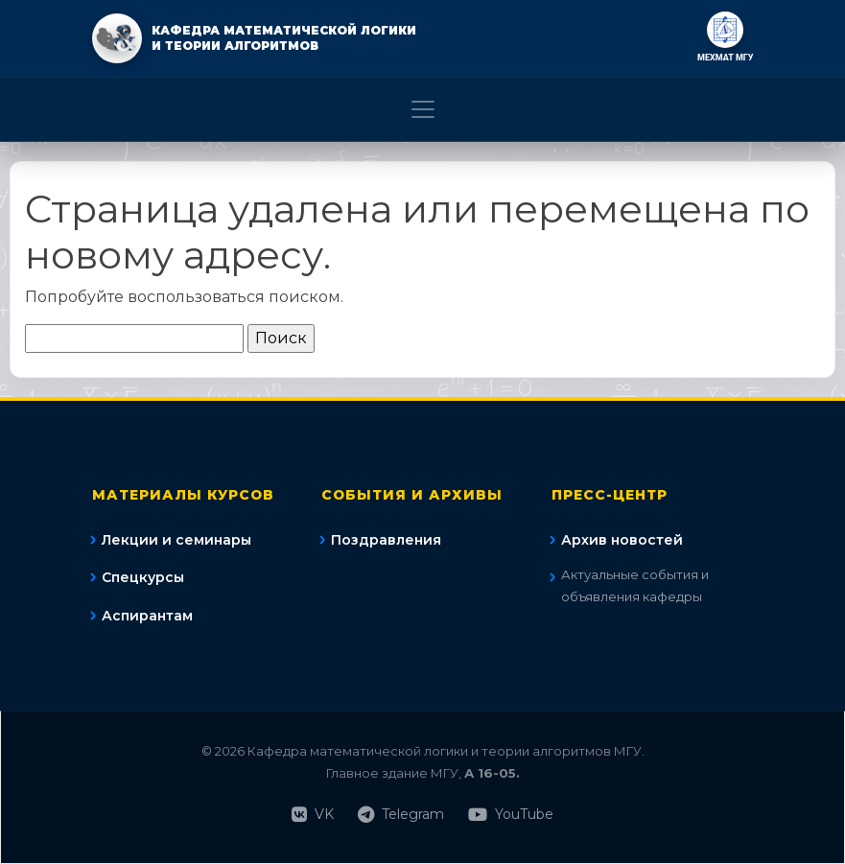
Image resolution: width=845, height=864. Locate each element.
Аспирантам (147, 615)
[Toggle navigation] (423, 109)
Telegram (401, 815)
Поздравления (386, 540)
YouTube (510, 815)
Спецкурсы (143, 577)
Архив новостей (622, 540)
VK (313, 815)
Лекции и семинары (176, 540)
